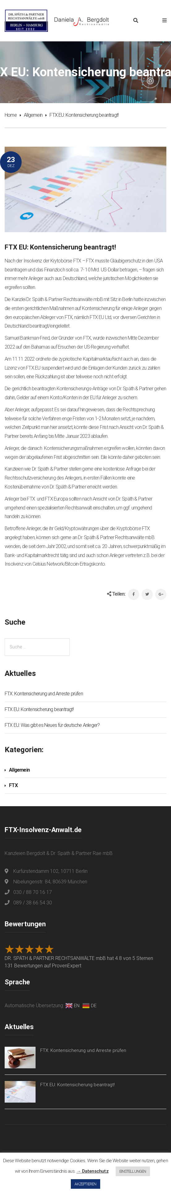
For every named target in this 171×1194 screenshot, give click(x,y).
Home (11, 115)
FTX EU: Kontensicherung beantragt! (39, 709)
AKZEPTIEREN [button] (85, 1184)
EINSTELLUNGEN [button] (132, 1171)
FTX (13, 785)
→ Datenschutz (92, 1171)
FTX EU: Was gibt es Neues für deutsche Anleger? (52, 725)
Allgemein (33, 115)
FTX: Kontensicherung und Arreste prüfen (44, 694)
